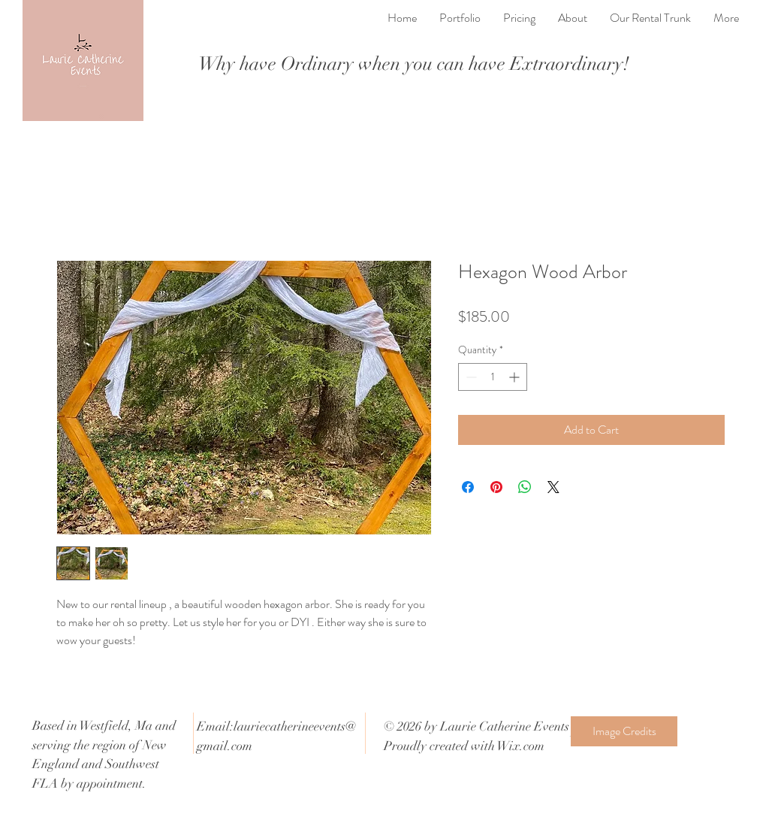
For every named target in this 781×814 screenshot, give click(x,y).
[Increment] (515, 377)
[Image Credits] (624, 731)
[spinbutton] (492, 377)
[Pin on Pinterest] (496, 487)
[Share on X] (553, 487)
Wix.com (520, 746)
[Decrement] (469, 377)
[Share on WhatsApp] (525, 487)
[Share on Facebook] (468, 487)
